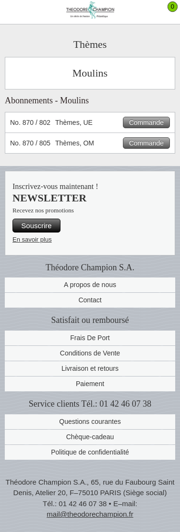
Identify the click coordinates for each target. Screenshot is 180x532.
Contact (89, 300)
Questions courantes (89, 421)
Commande (146, 122)
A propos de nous (90, 284)
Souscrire (36, 226)
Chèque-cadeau (90, 437)
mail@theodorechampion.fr (90, 514)
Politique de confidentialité (90, 452)
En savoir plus (32, 239)
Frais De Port (89, 338)
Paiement (90, 384)
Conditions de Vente (90, 353)
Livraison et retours (90, 368)
